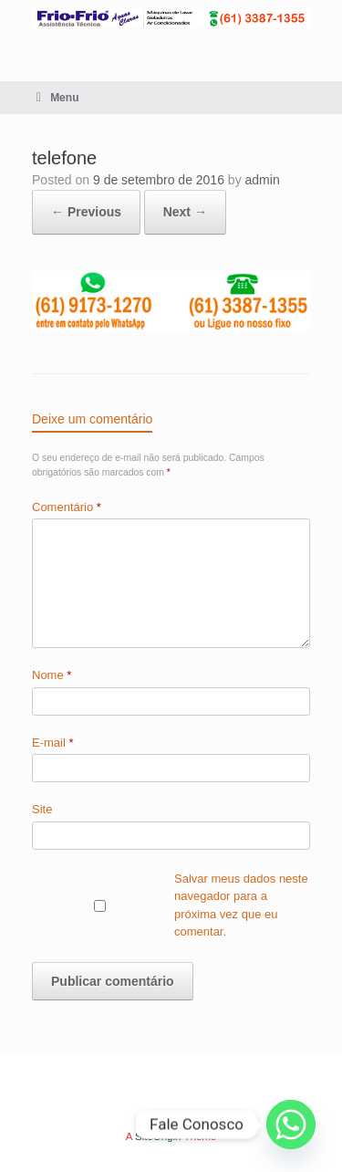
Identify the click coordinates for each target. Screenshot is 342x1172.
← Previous (86, 211)
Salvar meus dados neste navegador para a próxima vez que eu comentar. (241, 905)
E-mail (53, 742)
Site (42, 809)
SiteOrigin (158, 1136)
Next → (185, 211)
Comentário (66, 507)
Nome (51, 675)
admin (262, 180)
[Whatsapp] (291, 1124)
